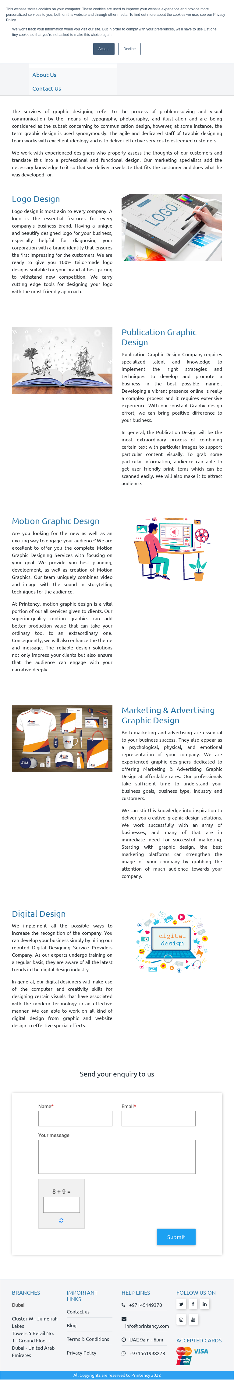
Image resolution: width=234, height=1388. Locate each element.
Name (46, 1114)
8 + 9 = (61, 1200)
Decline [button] (129, 49)
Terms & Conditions (88, 1347)
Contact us (78, 1320)
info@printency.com (145, 1334)
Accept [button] (104, 49)
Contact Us (44, 85)
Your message (53, 1144)
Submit (176, 1245)
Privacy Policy (81, 1361)
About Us (42, 71)
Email (129, 1114)
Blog (71, 1333)
